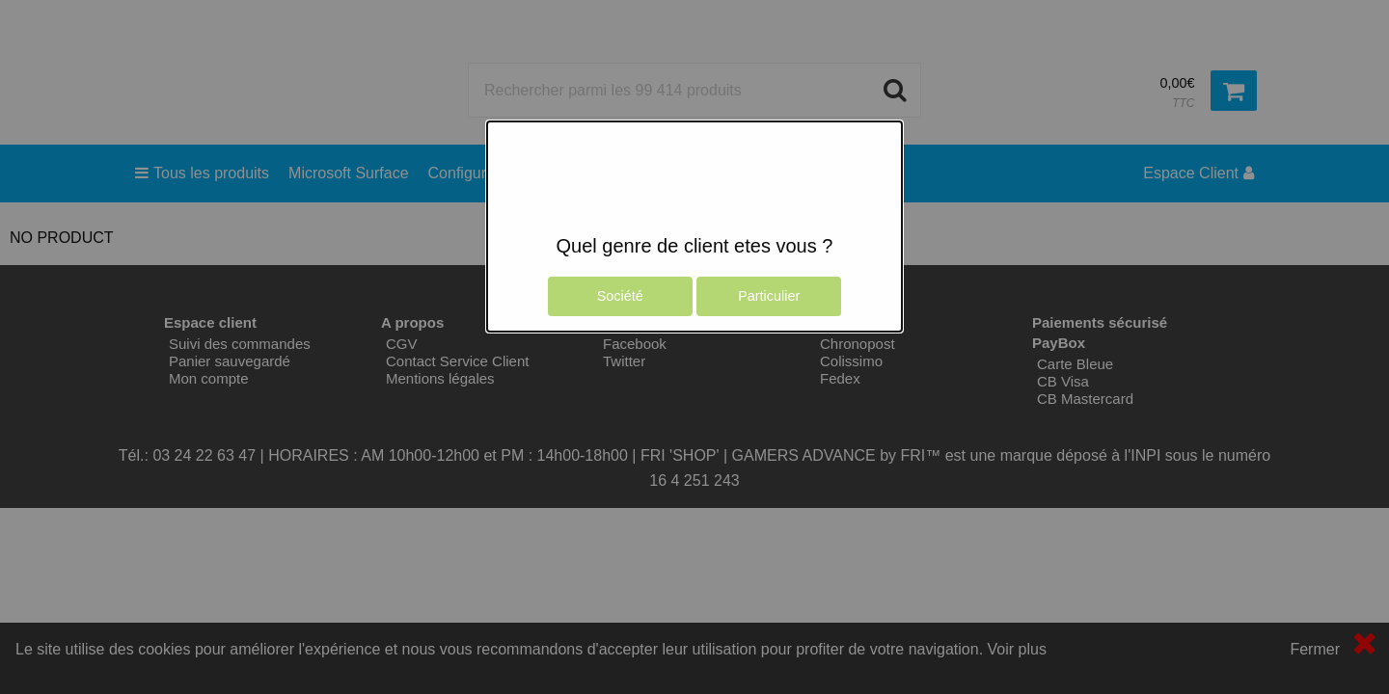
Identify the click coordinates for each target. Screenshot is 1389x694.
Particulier (769, 296)
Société (620, 296)
